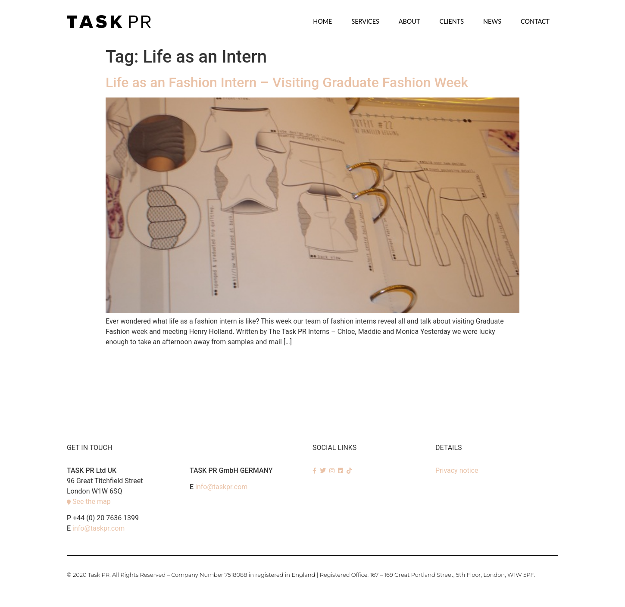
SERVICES (365, 21)
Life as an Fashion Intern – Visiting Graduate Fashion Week (287, 82)
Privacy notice (456, 470)
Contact (535, 21)
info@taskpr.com (98, 528)
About (409, 21)
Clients (451, 21)
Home (322, 21)
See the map (91, 501)
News (492, 21)
